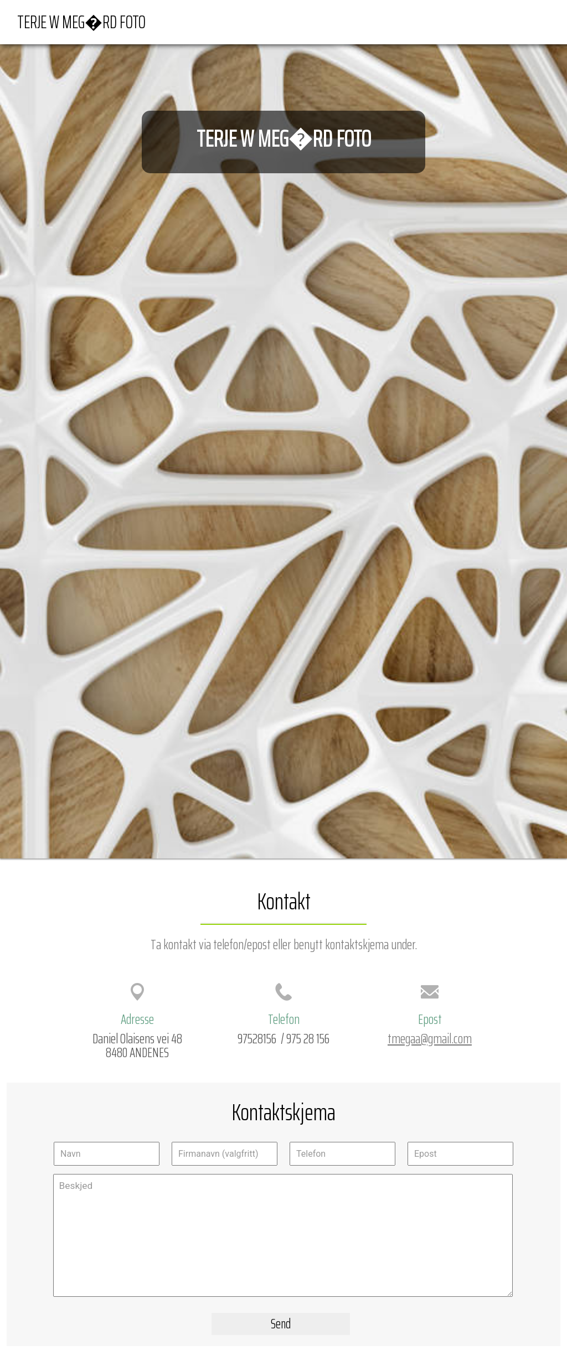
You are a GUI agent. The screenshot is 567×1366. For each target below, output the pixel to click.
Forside (390, 21)
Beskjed (283, 1235)
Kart (426, 21)
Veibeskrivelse (474, 21)
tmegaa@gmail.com (430, 1038)
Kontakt (528, 21)
